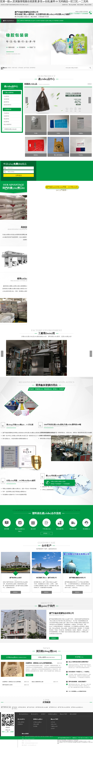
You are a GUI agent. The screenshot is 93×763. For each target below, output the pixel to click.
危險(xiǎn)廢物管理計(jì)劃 (37, 681)
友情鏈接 (46, 702)
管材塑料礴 (6, 99)
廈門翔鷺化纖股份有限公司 (77, 577)
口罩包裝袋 (20, 67)
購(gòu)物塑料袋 (7, 124)
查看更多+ (90, 84)
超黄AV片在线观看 (82, 742)
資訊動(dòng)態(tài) (45, 20)
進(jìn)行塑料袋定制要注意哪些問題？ (79, 661)
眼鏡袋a (36, 155)
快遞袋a (81, 133)
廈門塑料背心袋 (53, 707)
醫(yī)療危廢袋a (58, 155)
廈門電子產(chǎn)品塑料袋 (64, 707)
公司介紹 (53, 722)
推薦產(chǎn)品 (30, 84)
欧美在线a (70, 742)
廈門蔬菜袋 (14, 707)
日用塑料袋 (26, 20)
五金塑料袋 (6, 96)
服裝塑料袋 (6, 102)
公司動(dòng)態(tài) (16, 657)
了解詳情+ (29, 675)
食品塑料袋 (6, 121)
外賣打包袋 (14, 67)
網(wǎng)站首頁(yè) (9, 20)
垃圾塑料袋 (6, 116)
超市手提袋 (26, 67)
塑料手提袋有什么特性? (7, 684)
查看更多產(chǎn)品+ (10, 129)
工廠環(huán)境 (54, 726)
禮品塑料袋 (6, 118)
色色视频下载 (75, 742)
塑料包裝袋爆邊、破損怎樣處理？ (78, 681)
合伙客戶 (53, 728)
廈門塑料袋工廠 (6, 707)
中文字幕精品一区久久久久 (62, 742)
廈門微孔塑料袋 (22, 707)
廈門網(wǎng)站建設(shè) (77, 707)
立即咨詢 (45, 533)
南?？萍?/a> (14, 708)
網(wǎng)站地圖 (72, 4)
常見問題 (79, 657)
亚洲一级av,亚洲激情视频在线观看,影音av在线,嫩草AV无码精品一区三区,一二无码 (44, 1)
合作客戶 (38, 20)
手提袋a (81, 155)
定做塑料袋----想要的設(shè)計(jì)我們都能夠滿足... (39, 663)
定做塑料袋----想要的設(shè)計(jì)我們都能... (12, 681)
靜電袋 (9, 67)
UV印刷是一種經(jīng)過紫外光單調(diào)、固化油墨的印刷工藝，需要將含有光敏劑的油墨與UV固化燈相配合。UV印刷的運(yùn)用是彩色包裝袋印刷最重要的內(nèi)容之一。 (80, 676)
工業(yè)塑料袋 (20, 20)
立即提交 (18, 175)
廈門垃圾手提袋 (30, 707)
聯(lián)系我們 (80, 4)
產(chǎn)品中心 (32, 20)
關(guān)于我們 (53, 20)
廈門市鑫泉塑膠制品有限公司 (61, 613)
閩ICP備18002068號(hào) (83, 737)
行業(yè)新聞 (46, 657)
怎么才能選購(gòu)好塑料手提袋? (77, 691)
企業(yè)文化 (53, 724)
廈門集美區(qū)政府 (15, 577)
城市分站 (66, 4)
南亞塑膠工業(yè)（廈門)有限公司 (46, 577)
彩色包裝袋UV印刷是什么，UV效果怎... (79, 671)
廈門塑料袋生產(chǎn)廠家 (42, 707)
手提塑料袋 (6, 113)
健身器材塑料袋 (7, 104)
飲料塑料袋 (32, 67)
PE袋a (35, 133)
